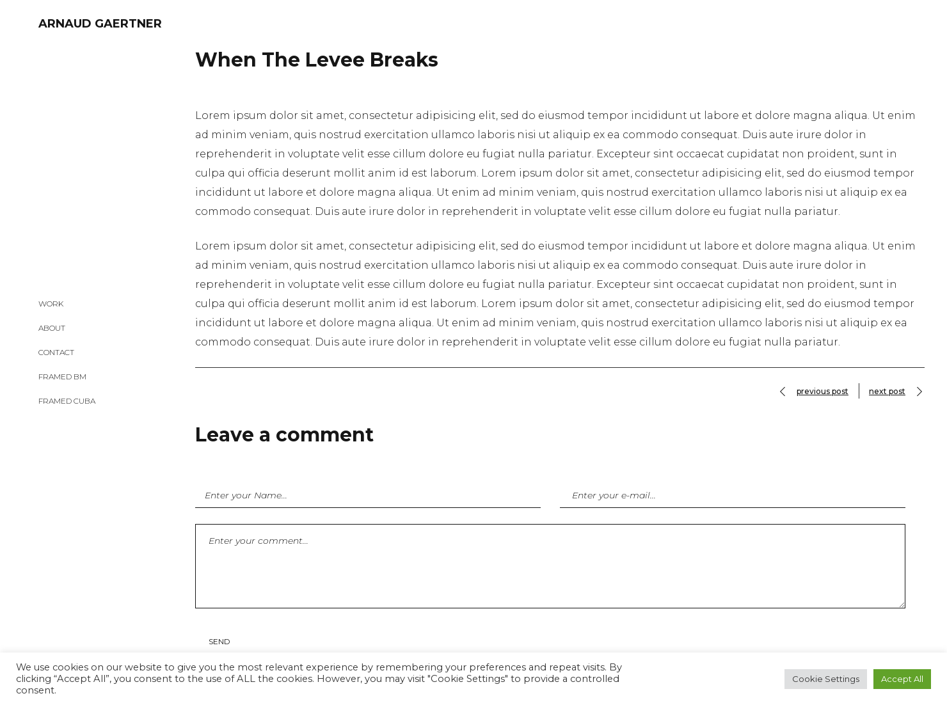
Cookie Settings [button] (825, 679)
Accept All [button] (902, 679)
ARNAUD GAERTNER (100, 24)
